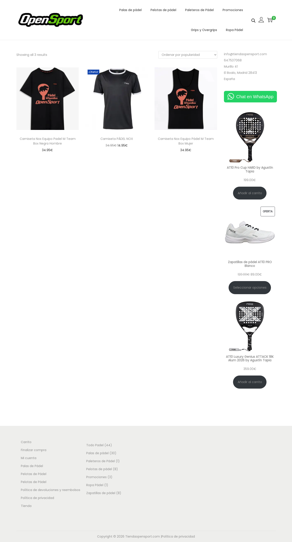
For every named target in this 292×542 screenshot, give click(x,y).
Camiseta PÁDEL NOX (116, 139)
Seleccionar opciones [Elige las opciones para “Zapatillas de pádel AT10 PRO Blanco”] (250, 287)
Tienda (26, 506)
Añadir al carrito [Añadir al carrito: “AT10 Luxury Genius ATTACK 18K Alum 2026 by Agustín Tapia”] (250, 382)
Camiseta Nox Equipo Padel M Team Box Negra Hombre (48, 141)
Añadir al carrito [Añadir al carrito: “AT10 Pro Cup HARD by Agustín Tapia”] (250, 193)
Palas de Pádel (32, 466)
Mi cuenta (28, 458)
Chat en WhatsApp (255, 96)
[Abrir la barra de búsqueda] (253, 19)
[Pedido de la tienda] (188, 54)
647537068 (233, 60)
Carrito (26, 442)
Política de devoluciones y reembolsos (50, 490)
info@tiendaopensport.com (245, 54)
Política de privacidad (37, 498)
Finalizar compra (33, 450)
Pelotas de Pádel (33, 474)
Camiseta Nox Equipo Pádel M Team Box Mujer (186, 141)
